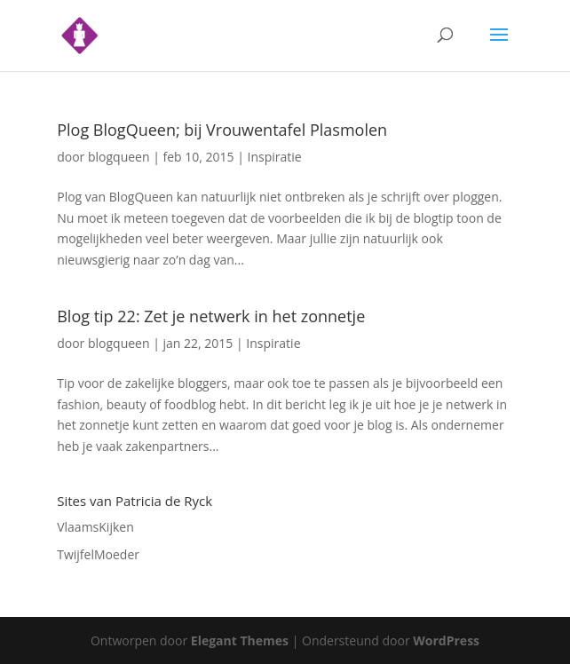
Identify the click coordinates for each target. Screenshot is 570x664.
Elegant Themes (240, 640)
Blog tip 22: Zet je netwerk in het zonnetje (211, 316)
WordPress (446, 640)
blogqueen (119, 156)
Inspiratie (275, 156)
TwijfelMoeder (98, 554)
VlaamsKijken (95, 526)
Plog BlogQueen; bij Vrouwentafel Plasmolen (222, 129)
